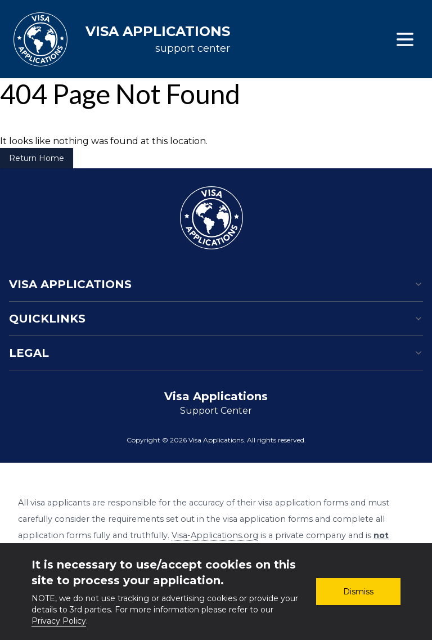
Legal (216, 353)
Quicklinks (216, 318)
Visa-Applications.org (215, 535)
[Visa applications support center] (122, 39)
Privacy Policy (59, 621)
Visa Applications (216, 284)
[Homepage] (211, 217)
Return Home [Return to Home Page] (36, 158)
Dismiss (358, 592)
